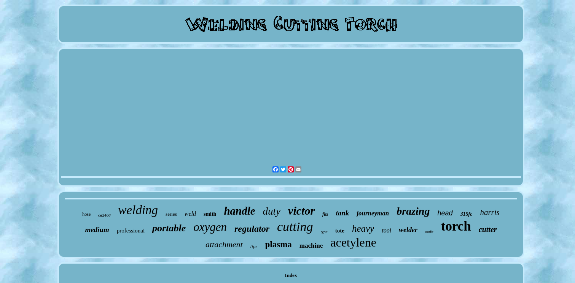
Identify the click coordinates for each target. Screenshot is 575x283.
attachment (224, 244)
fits (325, 214)
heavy (363, 228)
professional (131, 231)
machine (311, 245)
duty (272, 211)
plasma (278, 244)
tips (254, 246)
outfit (429, 232)
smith (210, 214)
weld (190, 213)
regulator (251, 229)
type (323, 231)
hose (86, 214)
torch (456, 226)
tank (342, 213)
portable (169, 228)
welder (408, 230)
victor (301, 210)
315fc (466, 214)
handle (239, 211)
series (171, 214)
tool (386, 230)
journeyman (373, 213)
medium (97, 230)
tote (339, 231)
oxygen (210, 227)
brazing (413, 211)
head (444, 213)
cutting (295, 227)
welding (138, 210)
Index (291, 275)
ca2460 (104, 215)
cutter (488, 229)
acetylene (353, 242)
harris (489, 212)
